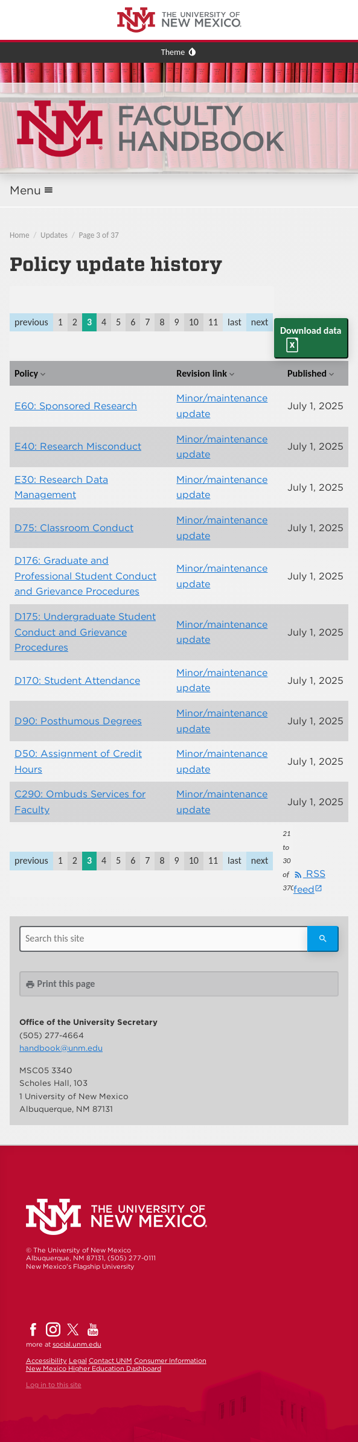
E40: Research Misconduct (77, 446)
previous (31, 322)
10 (194, 322)
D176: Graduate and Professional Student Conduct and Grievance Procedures (85, 576)
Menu (25, 190)
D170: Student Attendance (77, 680)
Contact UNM (110, 1360)
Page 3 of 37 (99, 235)
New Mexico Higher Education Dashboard (93, 1368)
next (259, 322)
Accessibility (46, 1360)
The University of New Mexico (57, 2)
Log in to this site (54, 1384)
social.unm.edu (77, 1344)
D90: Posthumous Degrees (78, 721)
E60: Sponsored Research (75, 406)
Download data (310, 330)
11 (213, 322)
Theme (173, 52)
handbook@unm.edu (61, 1048)
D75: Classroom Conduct (73, 528)
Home (20, 235)
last (234, 322)
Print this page (60, 983)
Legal (78, 1360)
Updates (54, 235)
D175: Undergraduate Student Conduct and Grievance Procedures (85, 632)
